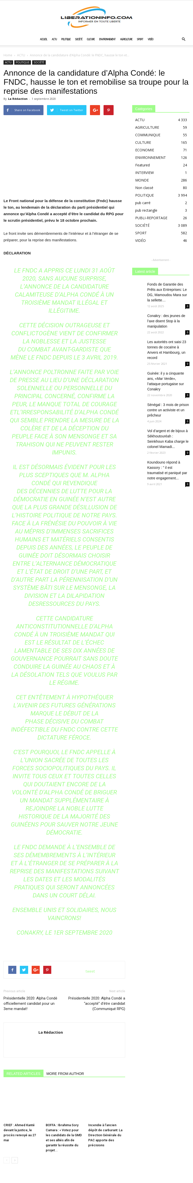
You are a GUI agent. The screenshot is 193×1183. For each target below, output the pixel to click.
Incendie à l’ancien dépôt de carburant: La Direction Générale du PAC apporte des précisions (105, 1123)
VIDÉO (150, 39)
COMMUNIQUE (147, 134)
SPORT (140, 39)
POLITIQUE (66, 39)
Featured (142, 165)
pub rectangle (146, 210)
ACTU (54, 39)
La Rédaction (18, 99)
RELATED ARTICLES (23, 1074)
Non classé (144, 187)
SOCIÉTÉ (78, 39)
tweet (90, 971)
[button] (183, 39)
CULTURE (91, 39)
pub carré (143, 202)
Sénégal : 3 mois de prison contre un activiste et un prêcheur (168, 410)
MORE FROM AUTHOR (65, 1074)
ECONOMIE (144, 150)
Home (8, 55)
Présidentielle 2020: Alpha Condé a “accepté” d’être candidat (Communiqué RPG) (96, 1003)
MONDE (142, 180)
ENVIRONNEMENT (107, 39)
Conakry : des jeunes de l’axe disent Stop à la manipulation (166, 321)
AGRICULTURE (126, 39)
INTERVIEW (144, 172)
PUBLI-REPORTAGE (151, 217)
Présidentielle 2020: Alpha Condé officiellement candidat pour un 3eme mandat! (30, 1003)
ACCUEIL (43, 39)
